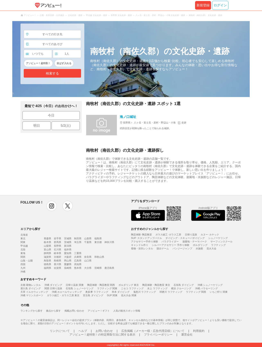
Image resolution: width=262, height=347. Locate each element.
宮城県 (67, 238)
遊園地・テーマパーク (194, 241)
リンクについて (60, 330)
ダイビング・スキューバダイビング (185, 238)
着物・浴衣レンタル (142, 248)
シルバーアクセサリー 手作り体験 (170, 245)
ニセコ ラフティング (132, 288)
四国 (22, 264)
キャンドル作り (139, 245)
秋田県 (77, 238)
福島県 (98, 238)
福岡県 (47, 268)
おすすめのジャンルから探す (149, 229)
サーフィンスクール (221, 241)
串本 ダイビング (121, 291)
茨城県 (67, 242)
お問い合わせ (104, 330)
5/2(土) (66, 125)
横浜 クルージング (181, 288)
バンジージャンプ (182, 248)
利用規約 (198, 330)
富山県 (47, 249)
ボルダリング (200, 245)
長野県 (57, 245)
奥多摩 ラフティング (96, 291)
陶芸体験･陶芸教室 (141, 234)
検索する (52, 73)
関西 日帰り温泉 (53, 288)
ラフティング (218, 245)
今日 (51, 115)
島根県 (57, 260)
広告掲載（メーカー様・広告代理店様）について (152, 330)
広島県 (77, 260)
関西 (22, 256)
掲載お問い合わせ (74, 310)
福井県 (67, 249)
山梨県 (47, 245)
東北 (22, 238)
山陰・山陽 (26, 260)
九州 (22, 268)
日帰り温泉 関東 (75, 285)
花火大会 (211, 248)
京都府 (57, 256)
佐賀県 (57, 268)
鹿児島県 (109, 268)
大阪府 (67, 256)
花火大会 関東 (128, 295)
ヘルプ (82, 330)
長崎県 (67, 268)
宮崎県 (98, 268)
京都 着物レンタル (30, 285)
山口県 (87, 260)
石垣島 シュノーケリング (79, 288)
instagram (51, 206)
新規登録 (203, 5)
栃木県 (47, 242)
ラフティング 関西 (196, 291)
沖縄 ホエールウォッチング (67, 291)
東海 (22, 253)
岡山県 (67, 260)
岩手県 (57, 238)
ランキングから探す (31, 310)
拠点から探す (53, 310)
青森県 (47, 238)
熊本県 (77, 268)
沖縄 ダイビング (53, 285)
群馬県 (57, 242)
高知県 (77, 264)
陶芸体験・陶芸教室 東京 (156, 285)
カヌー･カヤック (210, 234)
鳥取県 (47, 260)
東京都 (98, 242)
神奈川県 (109, 242)
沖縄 (22, 271)
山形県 (87, 238)
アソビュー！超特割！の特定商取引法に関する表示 (102, 334)
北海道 (24, 234)
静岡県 (47, 253)
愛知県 (67, 253)
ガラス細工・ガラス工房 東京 (63, 295)
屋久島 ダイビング (30, 288)
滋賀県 (47, 256)
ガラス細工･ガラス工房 (168, 234)
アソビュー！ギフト (99, 310)
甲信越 (24, 245)
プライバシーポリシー (158, 334)
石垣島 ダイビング (184, 285)
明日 (36, 125)
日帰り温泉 (191, 234)
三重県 (77, 253)
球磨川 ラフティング (170, 291)
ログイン (220, 5)
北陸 (22, 249)
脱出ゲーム (163, 248)
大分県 (87, 268)
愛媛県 (67, 264)
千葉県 (87, 242)
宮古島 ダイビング (93, 295)
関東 (22, 242)
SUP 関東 (112, 295)
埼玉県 (77, 242)
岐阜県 (57, 253)
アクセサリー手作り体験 (144, 241)
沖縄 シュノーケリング (210, 285)
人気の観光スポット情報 (126, 310)
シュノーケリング (218, 238)
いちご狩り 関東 (219, 291)
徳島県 (47, 264)
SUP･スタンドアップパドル (146, 238)
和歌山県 (99, 256)
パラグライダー (170, 241)
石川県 (57, 249)
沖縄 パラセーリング (206, 288)
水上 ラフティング (157, 288)
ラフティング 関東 (107, 288)
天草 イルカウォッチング (34, 291)
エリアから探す (30, 229)
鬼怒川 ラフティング (144, 291)
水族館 (199, 248)
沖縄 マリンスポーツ (31, 295)
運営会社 (187, 334)
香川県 (57, 264)
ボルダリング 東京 (129, 285)
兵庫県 (77, 256)
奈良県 (87, 256)
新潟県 (67, 245)
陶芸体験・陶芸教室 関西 (101, 285)
